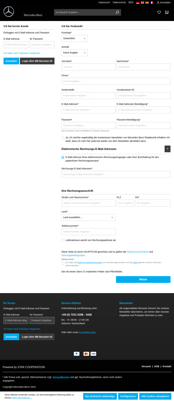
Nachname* (123, 61)
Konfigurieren (128, 396)
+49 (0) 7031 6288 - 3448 (76, 314)
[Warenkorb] (167, 12)
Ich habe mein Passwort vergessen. (22, 53)
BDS (131, 2)
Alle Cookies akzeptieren (155, 396)
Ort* (137, 197)
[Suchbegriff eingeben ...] (83, 12)
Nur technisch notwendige (100, 396)
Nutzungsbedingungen (73, 255)
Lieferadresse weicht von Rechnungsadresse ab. (91, 240)
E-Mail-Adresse (12, 38)
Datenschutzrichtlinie (137, 251)
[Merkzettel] (159, 12)
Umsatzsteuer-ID (125, 89)
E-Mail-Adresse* (70, 104)
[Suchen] (117, 12)
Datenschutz (119, 2)
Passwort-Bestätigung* (128, 119)
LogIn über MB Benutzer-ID (37, 61)
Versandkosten (61, 377)
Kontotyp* (67, 32)
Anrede (65, 47)
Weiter (143, 279)
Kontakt (167, 366)
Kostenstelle (68, 89)
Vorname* (67, 61)
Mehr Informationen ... (22, 398)
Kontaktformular (87, 332)
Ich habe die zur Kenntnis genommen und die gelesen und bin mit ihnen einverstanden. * (113, 264)
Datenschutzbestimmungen (89, 262)
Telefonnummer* (70, 226)
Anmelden (164, 2)
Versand (146, 366)
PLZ (119, 197)
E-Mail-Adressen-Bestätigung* (132, 104)
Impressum (104, 2)
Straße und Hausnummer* (75, 197)
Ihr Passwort (36, 38)
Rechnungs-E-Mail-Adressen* (77, 168)
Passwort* (67, 119)
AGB (135, 262)
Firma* (65, 75)
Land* (65, 211)
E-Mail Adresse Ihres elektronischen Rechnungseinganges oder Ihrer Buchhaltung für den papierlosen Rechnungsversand (112, 159)
